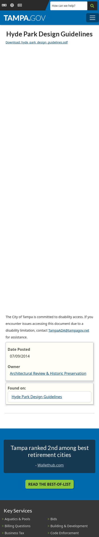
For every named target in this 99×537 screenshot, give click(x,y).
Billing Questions (17, 526)
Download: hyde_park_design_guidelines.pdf (37, 42)
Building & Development (69, 526)
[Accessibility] (12, 5)
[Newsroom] (20, 5)
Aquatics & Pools (17, 519)
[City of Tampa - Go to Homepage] (25, 17)
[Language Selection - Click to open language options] (4, 5)
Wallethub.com (50, 465)
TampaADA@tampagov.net (68, 330)
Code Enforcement (64, 533)
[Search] (92, 5)
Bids (53, 519)
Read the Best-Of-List (49, 484)
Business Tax (14, 533)
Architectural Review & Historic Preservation (48, 373)
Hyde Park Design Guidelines (37, 396)
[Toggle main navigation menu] (92, 17)
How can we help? (63, 6)
